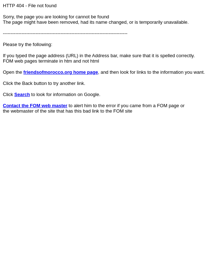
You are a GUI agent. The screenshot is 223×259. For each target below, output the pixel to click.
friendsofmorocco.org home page (60, 72)
